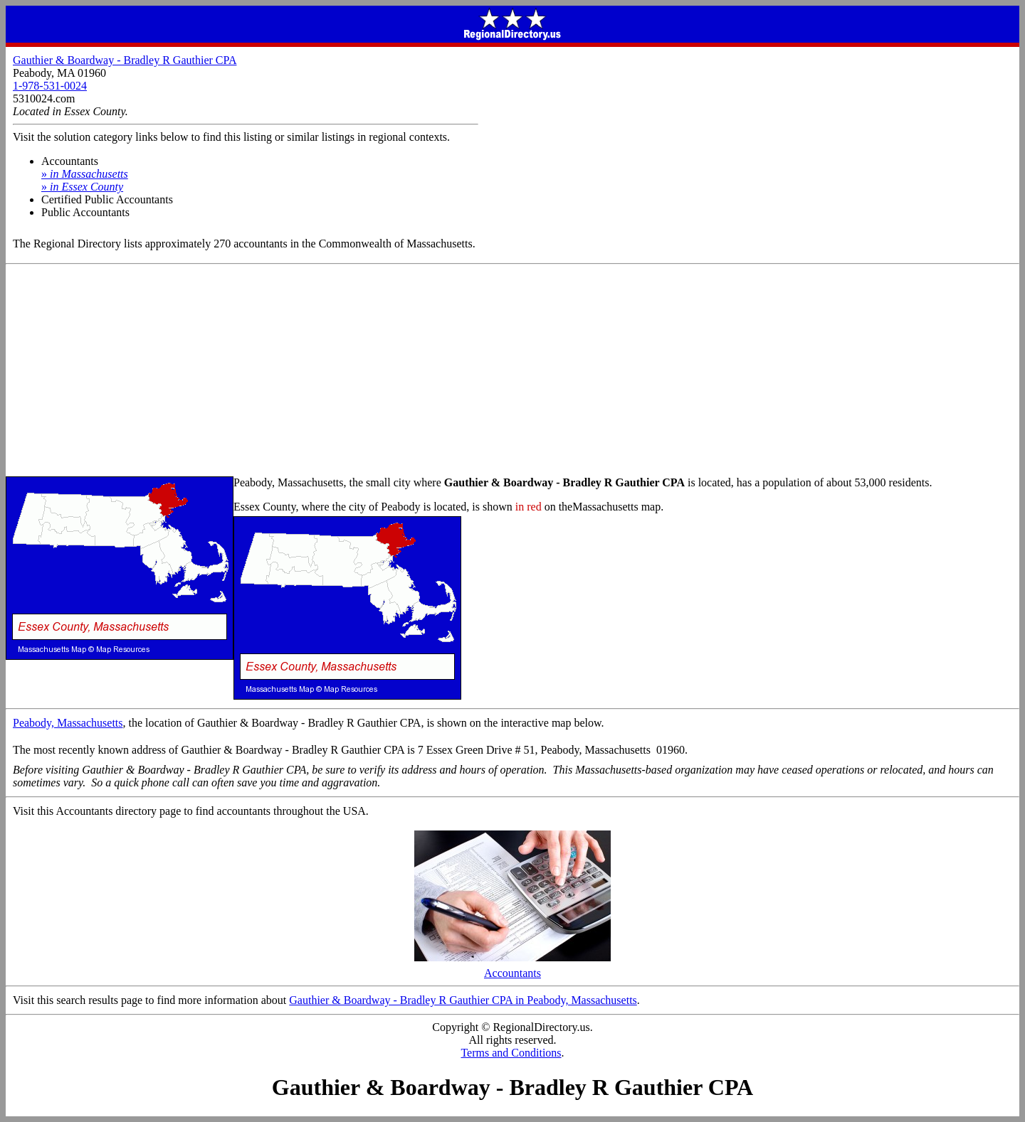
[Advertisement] (512, 371)
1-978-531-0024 (50, 86)
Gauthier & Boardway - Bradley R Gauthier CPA (124, 60)
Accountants (512, 968)
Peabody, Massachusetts (68, 723)
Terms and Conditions (511, 1053)
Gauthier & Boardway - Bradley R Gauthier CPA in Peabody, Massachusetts (463, 1000)
